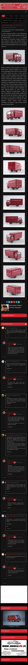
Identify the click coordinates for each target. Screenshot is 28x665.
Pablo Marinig (10, 435)
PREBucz (9, 395)
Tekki (8, 328)
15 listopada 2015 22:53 (19, 435)
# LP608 (16, 18)
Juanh (8, 482)
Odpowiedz (9, 335)
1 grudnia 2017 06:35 (20, 568)
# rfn (10, 22)
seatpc (9, 361)
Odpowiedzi (6, 340)
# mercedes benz (22, 18)
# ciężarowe (11, 16)
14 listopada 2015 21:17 (14, 328)
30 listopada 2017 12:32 (21, 554)
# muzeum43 (15, 20)
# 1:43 (7, 16)
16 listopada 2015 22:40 (15, 482)
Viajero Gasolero (11, 554)
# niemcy (20, 20)
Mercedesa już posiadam (16, 37)
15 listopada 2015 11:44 (15, 362)
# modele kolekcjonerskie (7, 20)
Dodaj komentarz (4, 583)
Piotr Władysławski (12, 516)
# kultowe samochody (9, 18)
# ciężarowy (16, 16)
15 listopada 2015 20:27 (16, 395)
